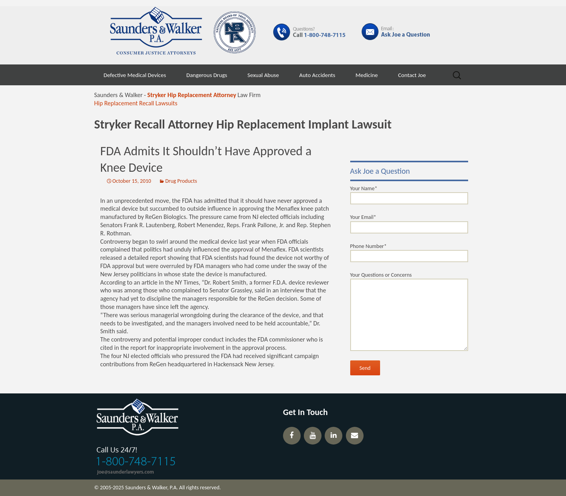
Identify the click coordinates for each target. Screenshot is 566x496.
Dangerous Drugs (206, 75)
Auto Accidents (317, 75)
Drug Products (181, 181)
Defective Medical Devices (135, 75)
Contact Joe (412, 75)
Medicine (366, 75)
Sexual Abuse (263, 75)
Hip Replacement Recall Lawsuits (136, 103)
